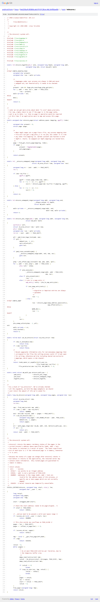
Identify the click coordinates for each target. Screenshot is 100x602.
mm (63, 9)
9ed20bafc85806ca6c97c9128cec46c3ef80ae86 (39, 9)
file (42, 14)
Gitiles (12, 599)
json (96, 599)
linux (16, 9)
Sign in (96, 3)
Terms (23, 599)
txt (92, 599)
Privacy (17, 599)
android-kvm (7, 9)
